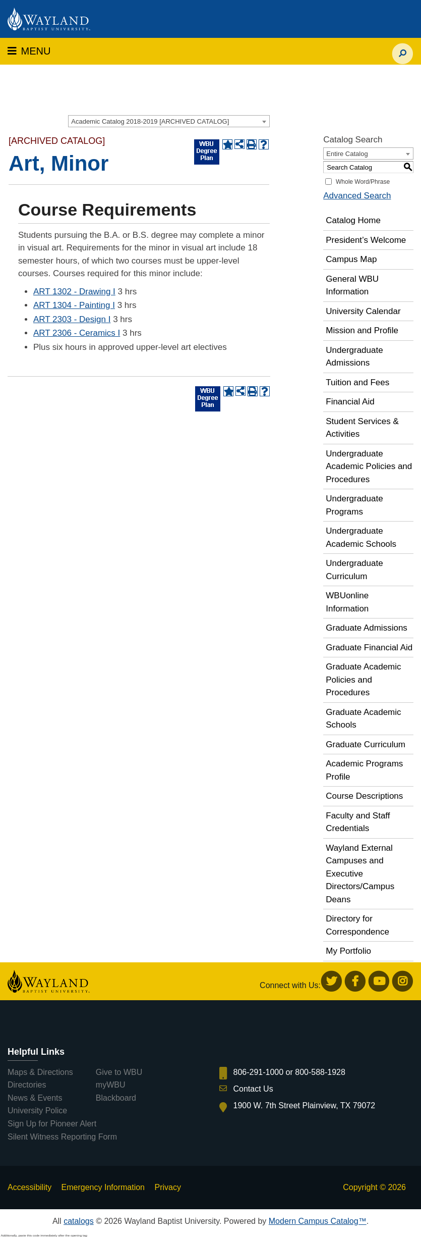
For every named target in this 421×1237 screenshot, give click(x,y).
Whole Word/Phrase (363, 181)
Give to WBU (119, 1072)
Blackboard (116, 1098)
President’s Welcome (366, 240)
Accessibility (29, 1187)
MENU (29, 51)
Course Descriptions (364, 796)
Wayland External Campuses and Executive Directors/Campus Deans (360, 873)
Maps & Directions (40, 1072)
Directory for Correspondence (357, 925)
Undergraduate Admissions (354, 356)
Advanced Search (357, 195)
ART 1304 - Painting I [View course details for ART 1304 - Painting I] (74, 305)
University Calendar (363, 311)
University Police (37, 1110)
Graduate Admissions (366, 628)
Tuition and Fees (357, 382)
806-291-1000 (258, 1072)
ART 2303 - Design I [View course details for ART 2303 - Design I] (71, 319)
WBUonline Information (347, 602)
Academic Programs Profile (364, 770)
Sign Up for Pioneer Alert (52, 1123)
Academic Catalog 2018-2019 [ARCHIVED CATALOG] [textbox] (150, 121)
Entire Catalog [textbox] (347, 154)
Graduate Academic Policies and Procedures (363, 679)
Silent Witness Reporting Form (62, 1136)
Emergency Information (103, 1187)
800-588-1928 (320, 1072)
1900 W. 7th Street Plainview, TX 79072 (304, 1105)
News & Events (35, 1098)
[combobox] (169, 121)
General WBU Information (352, 285)
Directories (27, 1084)
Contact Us (253, 1089)
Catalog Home (353, 220)
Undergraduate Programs (354, 505)
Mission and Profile (362, 330)
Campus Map (351, 259)
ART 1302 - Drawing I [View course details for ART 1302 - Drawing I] (74, 291)
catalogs (79, 1221)
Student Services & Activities (362, 428)
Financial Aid (350, 401)
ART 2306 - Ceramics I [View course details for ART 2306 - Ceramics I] (76, 333)
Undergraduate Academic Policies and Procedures (369, 466)
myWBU (111, 1084)
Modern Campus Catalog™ (318, 1221)
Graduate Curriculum (365, 744)
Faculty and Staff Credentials (358, 822)
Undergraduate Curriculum (354, 569)
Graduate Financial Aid (369, 647)
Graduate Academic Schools (363, 718)
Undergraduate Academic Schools (361, 537)
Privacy (167, 1187)
